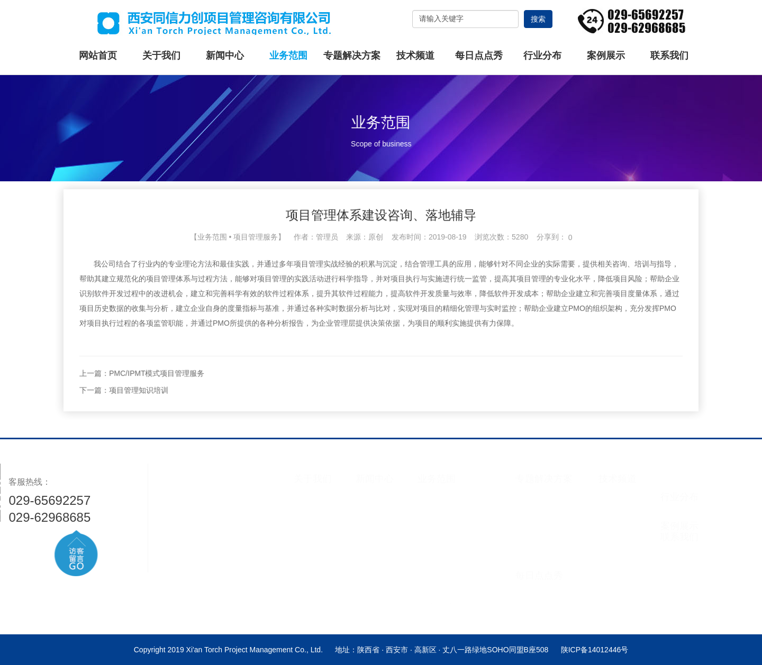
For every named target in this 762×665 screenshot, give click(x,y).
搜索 (538, 19)
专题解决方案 (351, 55)
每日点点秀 (479, 55)
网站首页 (98, 55)
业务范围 (288, 55)
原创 (375, 262)
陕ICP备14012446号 (595, 649)
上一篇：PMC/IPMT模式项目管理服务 (211, 398)
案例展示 (606, 55)
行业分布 (542, 55)
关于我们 (161, 55)
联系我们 (669, 55)
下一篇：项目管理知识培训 (193, 415)
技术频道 (415, 55)
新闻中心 (225, 55)
